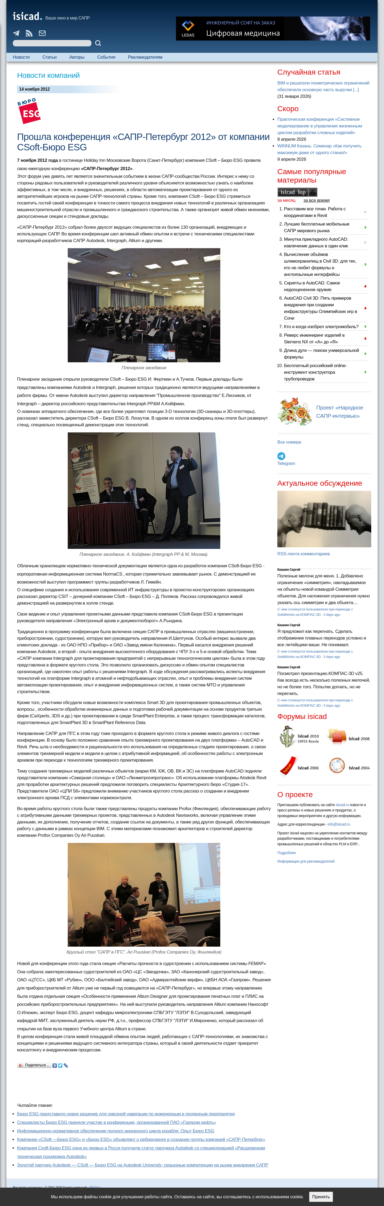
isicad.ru (342, 805)
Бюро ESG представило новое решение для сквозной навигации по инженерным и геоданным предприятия (126, 1113)
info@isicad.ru (339, 824)
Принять (321, 1196)
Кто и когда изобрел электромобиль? (321, 326)
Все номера (289, 442)
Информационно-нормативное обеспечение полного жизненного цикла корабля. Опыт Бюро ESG (115, 1130)
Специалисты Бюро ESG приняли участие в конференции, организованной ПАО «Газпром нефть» (116, 1122)
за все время (316, 200)
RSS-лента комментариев (303, 553)
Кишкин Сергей (288, 570)
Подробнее (286, 853)
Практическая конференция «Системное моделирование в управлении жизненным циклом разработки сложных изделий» (319, 126)
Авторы (76, 57)
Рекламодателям (145, 57)
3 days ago (331, 615)
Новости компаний (48, 75)
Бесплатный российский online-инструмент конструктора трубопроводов (315, 372)
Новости (21, 57)
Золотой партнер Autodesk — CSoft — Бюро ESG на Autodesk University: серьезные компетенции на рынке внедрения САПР (142, 1165)
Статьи (49, 57)
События (106, 57)
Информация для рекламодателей (305, 861)
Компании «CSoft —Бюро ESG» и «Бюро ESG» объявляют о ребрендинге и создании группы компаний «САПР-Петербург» (141, 1139)
